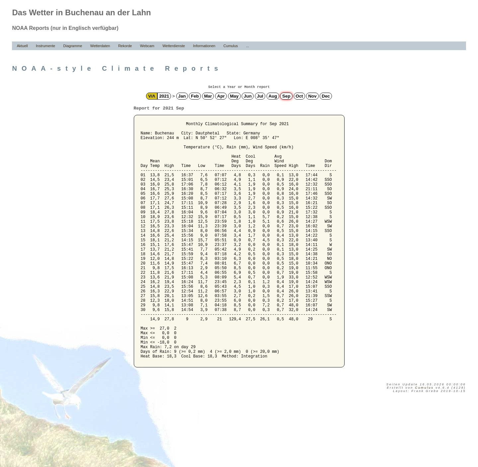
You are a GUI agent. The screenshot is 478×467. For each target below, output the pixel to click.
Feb (195, 96)
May (234, 96)
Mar (208, 96)
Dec (326, 96)
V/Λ (151, 96)
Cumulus (230, 46)
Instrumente (45, 46)
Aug (273, 96)
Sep (286, 96)
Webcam (147, 46)
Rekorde (125, 46)
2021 (164, 96)
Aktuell (22, 46)
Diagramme (72, 46)
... (247, 46)
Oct (299, 96)
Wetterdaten (100, 46)
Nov (312, 96)
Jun (248, 96)
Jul (260, 96)
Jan (182, 96)
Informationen (204, 46)
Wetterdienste (173, 46)
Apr (221, 96)
